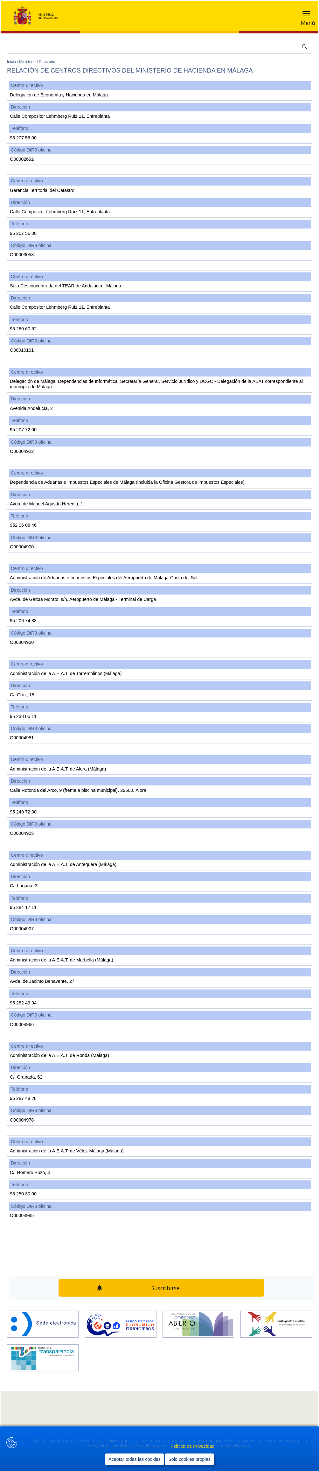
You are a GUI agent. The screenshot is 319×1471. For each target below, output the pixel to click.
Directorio (47, 62)
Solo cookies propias (189, 1459)
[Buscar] (159, 47)
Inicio (12, 62)
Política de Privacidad (193, 1446)
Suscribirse (165, 1288)
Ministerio (28, 62)
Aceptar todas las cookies (134, 1459)
